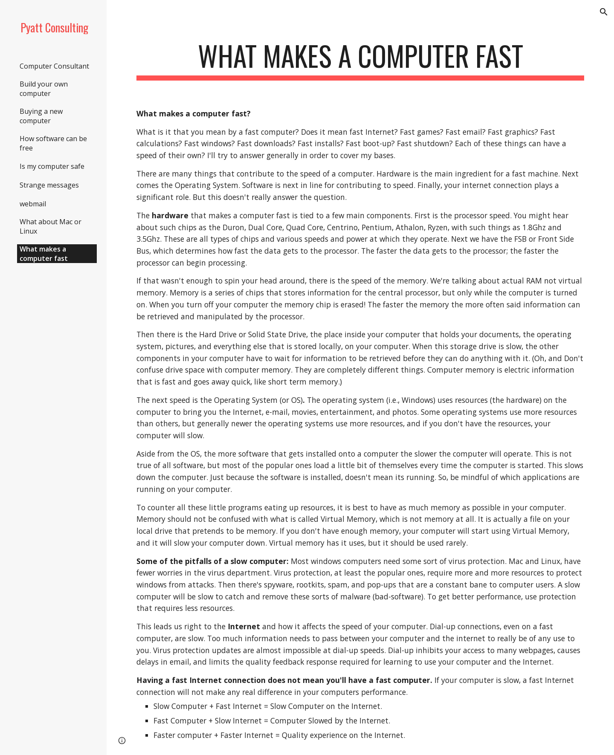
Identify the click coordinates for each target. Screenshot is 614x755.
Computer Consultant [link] (54, 66)
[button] (604, 12)
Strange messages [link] (49, 185)
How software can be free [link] (53, 143)
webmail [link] (33, 203)
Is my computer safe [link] (52, 166)
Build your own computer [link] (44, 88)
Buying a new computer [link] (41, 116)
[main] (360, 60)
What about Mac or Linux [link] (50, 226)
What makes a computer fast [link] (44, 253)
